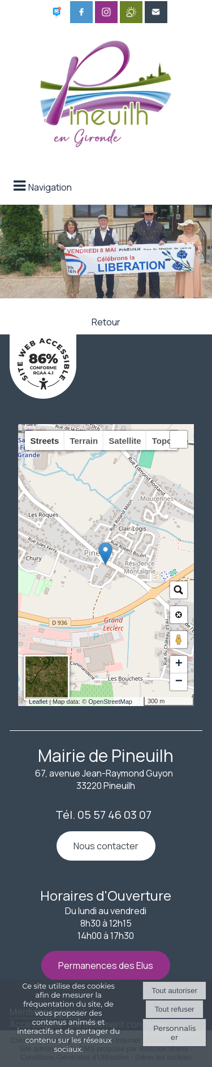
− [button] (179, 681)
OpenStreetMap (110, 701)
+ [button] (179, 664)
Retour (106, 322)
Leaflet (38, 701)
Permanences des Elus (105, 965)
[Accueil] (106, 91)
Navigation (50, 187)
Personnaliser (174, 1033)
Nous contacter (106, 846)
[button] (178, 439)
